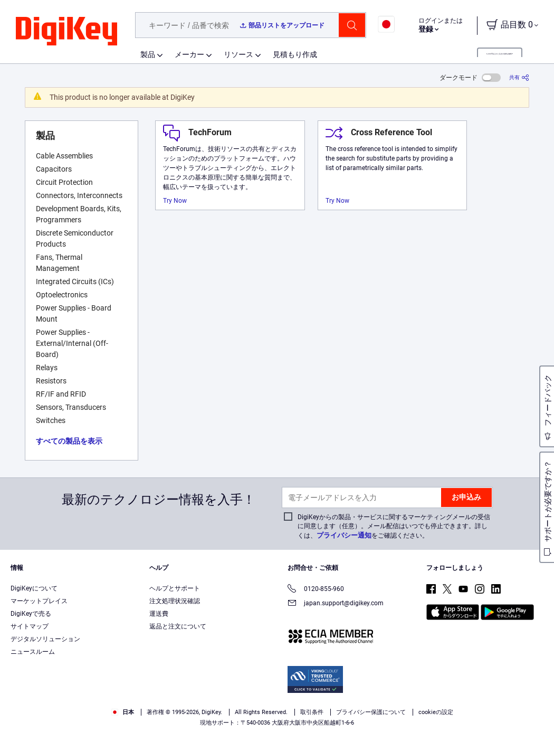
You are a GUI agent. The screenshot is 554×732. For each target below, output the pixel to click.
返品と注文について (177, 626)
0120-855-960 (316, 590)
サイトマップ (30, 626)
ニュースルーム (33, 651)
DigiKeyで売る (31, 613)
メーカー (189, 54)
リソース (238, 54)
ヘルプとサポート (174, 588)
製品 (147, 54)
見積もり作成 (295, 54)
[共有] (519, 77)
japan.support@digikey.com (336, 604)
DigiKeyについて (34, 588)
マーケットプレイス (39, 601)
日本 (122, 712)
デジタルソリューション (45, 639)
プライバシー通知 (344, 535)
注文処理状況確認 (174, 601)
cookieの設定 (435, 712)
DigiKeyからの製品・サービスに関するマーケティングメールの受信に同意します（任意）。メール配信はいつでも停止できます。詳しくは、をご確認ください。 (394, 526)
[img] (66, 31)
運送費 (158, 613)
